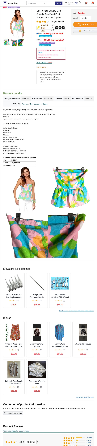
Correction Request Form (13, 413)
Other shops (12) (44, 62)
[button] (92, 3)
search (59, 3)
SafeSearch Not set (69, 3)
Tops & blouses (35, 104)
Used (51, 42)
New (51, 34)
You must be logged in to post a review (16, 431)
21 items (31, 442)
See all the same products (85, 397)
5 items (88, 440)
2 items (88, 442)
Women (25, 104)
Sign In (76, 3)
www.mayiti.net (13, 3)
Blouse (45, 104)
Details (40, 52)
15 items (89, 437)
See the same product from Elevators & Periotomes (76, 311)
